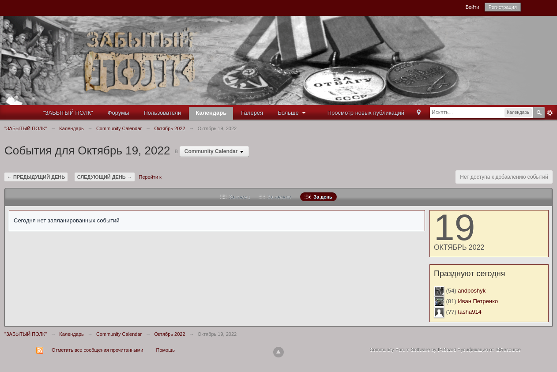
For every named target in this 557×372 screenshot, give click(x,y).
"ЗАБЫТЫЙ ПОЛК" (68, 112)
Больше (293, 112)
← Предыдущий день (36, 177)
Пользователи (162, 112)
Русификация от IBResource (488, 349)
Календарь (211, 112)
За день (318, 196)
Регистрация (503, 7)
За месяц (235, 196)
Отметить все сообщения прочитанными (97, 350)
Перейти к (150, 177)
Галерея (252, 112)
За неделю (275, 196)
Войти (472, 7)
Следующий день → (104, 177)
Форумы (118, 112)
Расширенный (549, 113)
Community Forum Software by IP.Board (412, 349)
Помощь (165, 350)
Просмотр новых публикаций (365, 112)
